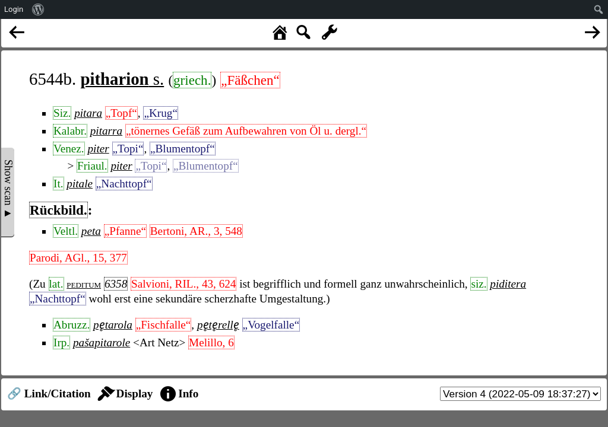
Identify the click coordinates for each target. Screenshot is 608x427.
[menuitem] (38, 9)
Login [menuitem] (13, 9)
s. (122, 78)
